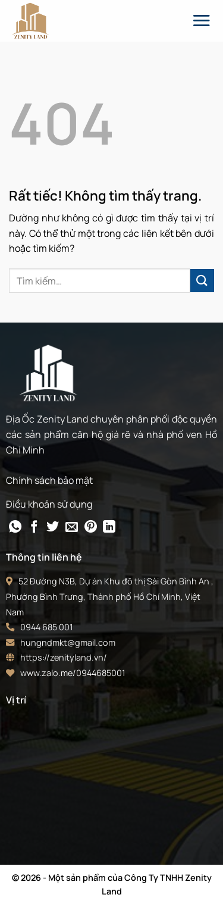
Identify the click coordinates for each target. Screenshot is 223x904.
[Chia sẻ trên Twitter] (52, 527)
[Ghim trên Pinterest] (90, 527)
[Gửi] (202, 280)
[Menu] (201, 20)
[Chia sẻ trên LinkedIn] (109, 527)
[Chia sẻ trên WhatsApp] (15, 527)
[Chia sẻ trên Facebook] (34, 527)
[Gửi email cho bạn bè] (71, 527)
